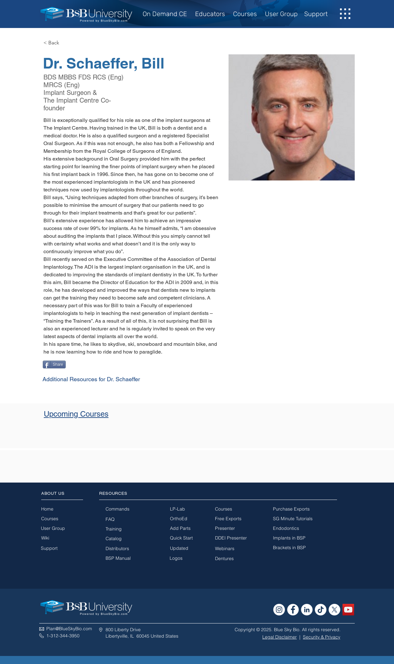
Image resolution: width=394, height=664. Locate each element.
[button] (345, 13)
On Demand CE (166, 14)
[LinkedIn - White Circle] (307, 609)
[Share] (54, 364)
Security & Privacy (321, 637)
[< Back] (56, 43)
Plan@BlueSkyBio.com (69, 629)
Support (316, 14)
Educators (210, 14)
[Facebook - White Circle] (293, 609)
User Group (281, 14)
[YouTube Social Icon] (348, 609)
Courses (245, 14)
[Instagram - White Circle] (279, 609)
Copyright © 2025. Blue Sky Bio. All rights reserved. (288, 629)
